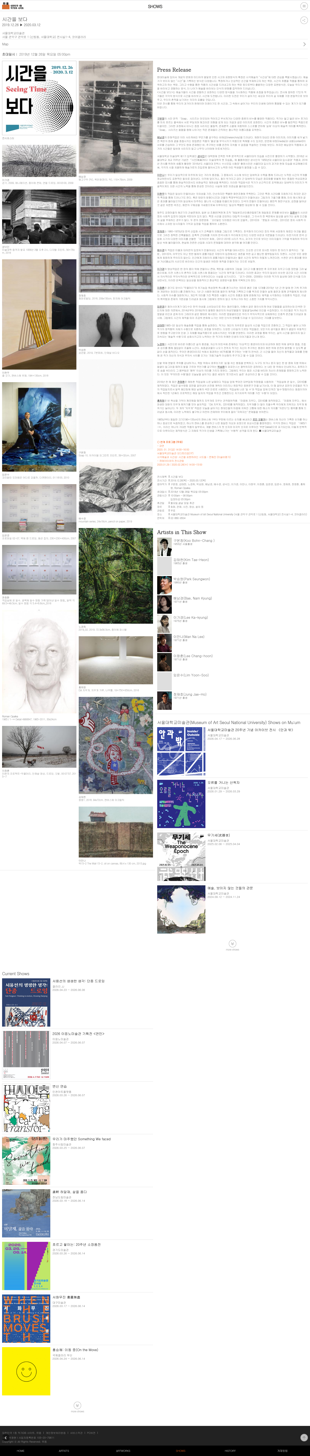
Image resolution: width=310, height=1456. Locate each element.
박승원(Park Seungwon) (191, 579)
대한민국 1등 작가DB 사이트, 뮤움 (21, 1432)
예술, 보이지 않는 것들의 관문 (230, 888)
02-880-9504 (178, 518)
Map (5, 44)
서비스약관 (76, 1432)
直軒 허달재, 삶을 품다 (69, 1191)
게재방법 (282, 1451)
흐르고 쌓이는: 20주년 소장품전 (76, 1244)
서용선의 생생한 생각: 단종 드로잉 (78, 981)
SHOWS (180, 1451)
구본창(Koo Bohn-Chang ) (194, 540)
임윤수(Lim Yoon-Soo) (191, 675)
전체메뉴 (304, 6)
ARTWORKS (123, 1451)
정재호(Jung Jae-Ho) (190, 694)
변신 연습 (59, 1086)
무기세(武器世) (219, 835)
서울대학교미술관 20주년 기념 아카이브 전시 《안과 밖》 (251, 729)
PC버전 (91, 1432)
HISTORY (230, 1451)
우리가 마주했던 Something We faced (81, 1139)
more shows (232, 949)
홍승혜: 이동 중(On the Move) (75, 1349)
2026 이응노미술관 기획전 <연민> (78, 1033)
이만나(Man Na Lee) (189, 636)
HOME (20, 1451)
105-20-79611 (45, 1437)
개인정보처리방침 (56, 1432)
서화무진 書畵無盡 (66, 1297)
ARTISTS (64, 1451)
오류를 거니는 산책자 (224, 782)
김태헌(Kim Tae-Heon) (191, 559)
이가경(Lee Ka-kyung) (190, 617)
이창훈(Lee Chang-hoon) (193, 655)
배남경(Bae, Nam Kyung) (192, 598)
